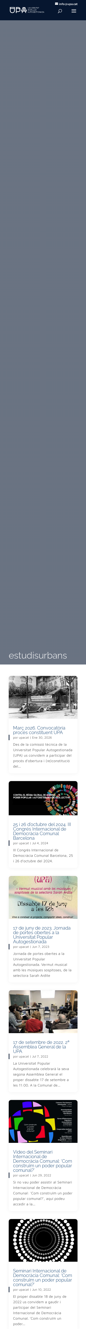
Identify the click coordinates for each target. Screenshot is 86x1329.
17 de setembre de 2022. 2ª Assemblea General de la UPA (41, 1047)
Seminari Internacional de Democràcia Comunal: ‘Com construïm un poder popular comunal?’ (42, 1277)
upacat (24, 737)
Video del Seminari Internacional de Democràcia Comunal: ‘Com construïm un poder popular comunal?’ (42, 1161)
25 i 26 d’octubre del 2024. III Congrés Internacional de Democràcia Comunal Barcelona (42, 831)
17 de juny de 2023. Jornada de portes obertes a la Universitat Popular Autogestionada (42, 934)
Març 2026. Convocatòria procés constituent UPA (39, 730)
